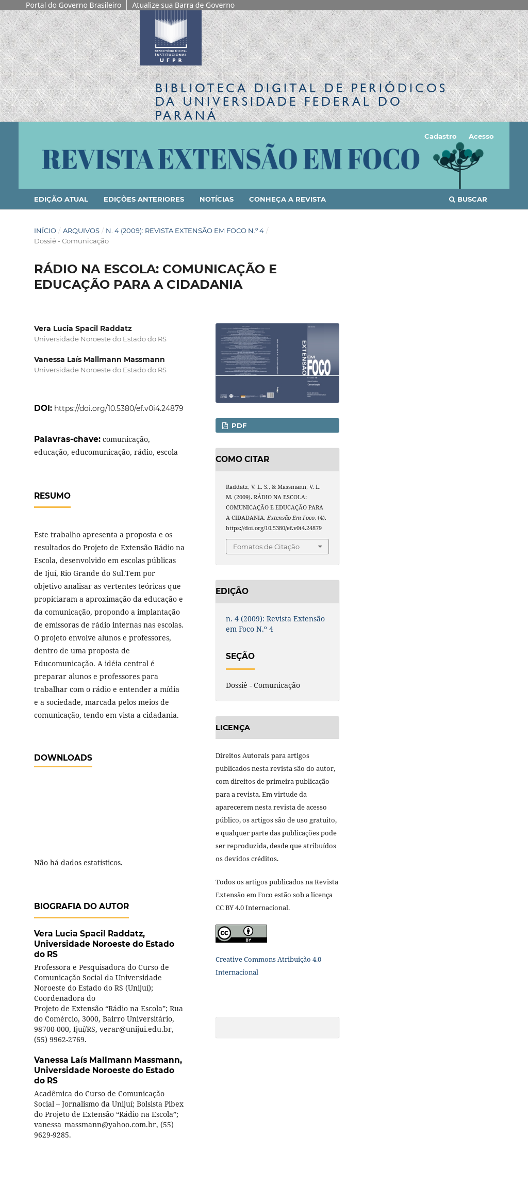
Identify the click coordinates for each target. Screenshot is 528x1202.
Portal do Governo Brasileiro (73, 5)
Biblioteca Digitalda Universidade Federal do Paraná (301, 101)
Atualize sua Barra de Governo (183, 5)
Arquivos (81, 230)
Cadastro (440, 136)
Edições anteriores (144, 199)
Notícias (217, 199)
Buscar (468, 199)
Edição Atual (61, 199)
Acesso (481, 136)
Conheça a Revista (287, 199)
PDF (237, 425)
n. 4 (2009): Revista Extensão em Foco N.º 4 (185, 230)
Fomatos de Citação (266, 546)
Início (45, 230)
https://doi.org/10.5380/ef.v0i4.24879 (119, 408)
